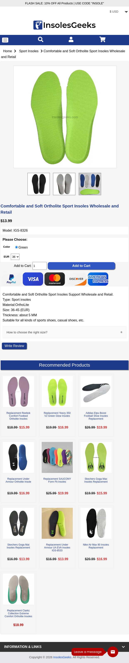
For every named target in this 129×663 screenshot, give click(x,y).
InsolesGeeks (62, 657)
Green (23, 247)
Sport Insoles (28, 51)
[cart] (102, 39)
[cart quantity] (40, 266)
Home (7, 51)
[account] (71, 39)
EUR (6, 256)
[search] (40, 39)
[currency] (118, 12)
